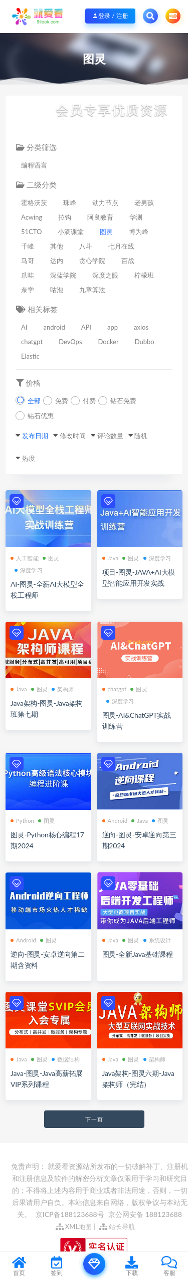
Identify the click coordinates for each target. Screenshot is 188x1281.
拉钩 (64, 217)
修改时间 (73, 436)
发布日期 (35, 436)
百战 (127, 261)
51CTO (31, 232)
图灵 (106, 232)
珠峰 (69, 203)
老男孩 (144, 203)
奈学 (27, 290)
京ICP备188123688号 (71, 1214)
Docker (108, 342)
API (86, 327)
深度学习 (29, 570)
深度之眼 (105, 275)
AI (24, 327)
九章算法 (92, 290)
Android (115, 820)
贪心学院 (92, 261)
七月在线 (121, 246)
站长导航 (117, 1226)
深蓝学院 (63, 275)
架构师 (63, 689)
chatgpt (32, 342)
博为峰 (138, 232)
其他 (56, 246)
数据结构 (66, 1059)
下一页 (94, 1119)
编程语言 (34, 165)
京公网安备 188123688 (145, 1214)
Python (22, 820)
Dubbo (144, 342)
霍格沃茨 (34, 203)
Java (110, 558)
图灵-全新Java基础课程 (137, 954)
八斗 (85, 246)
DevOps (70, 342)
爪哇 (27, 275)
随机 (140, 436)
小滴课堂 (71, 232)
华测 (135, 217)
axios (141, 327)
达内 (56, 261)
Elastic (30, 356)
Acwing (31, 217)
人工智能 (25, 558)
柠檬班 (144, 275)
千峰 (27, 246)
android (54, 327)
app (112, 327)
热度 (28, 458)
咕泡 (56, 290)
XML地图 (74, 1226)
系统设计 (157, 940)
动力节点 (105, 203)
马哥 (27, 261)
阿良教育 (100, 217)
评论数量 (110, 436)
